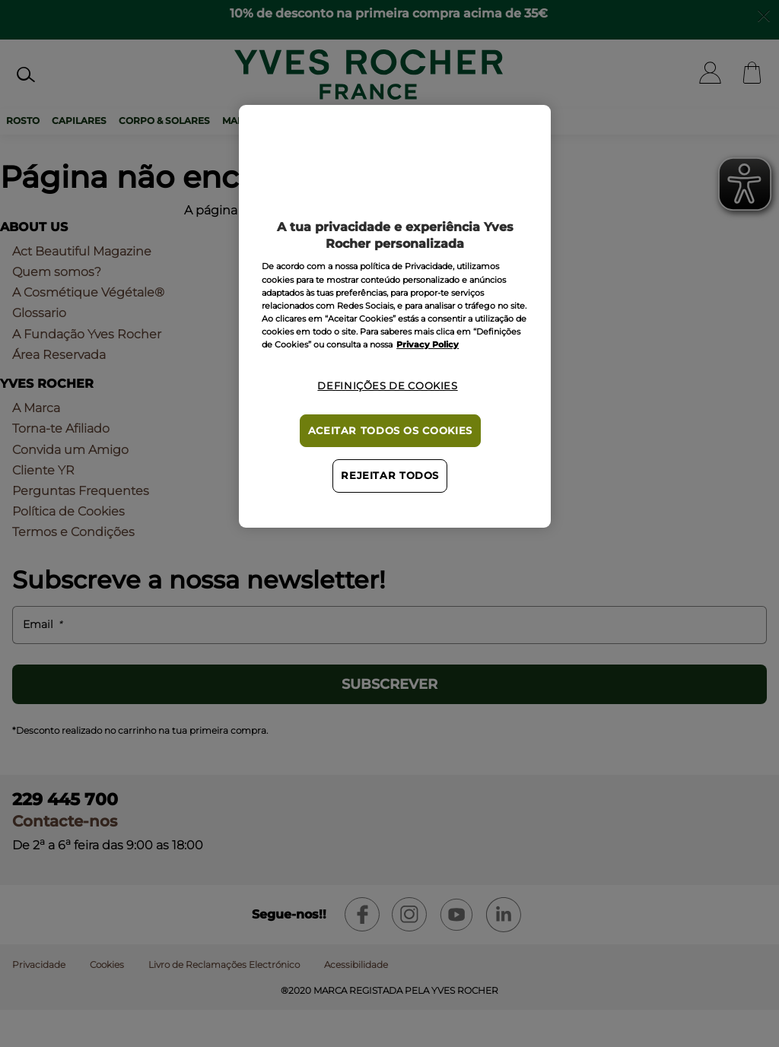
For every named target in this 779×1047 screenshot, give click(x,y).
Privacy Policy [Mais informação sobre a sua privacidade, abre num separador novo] (427, 344)
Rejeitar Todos (390, 475)
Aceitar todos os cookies (390, 430)
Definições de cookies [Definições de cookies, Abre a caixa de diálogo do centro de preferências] (387, 386)
